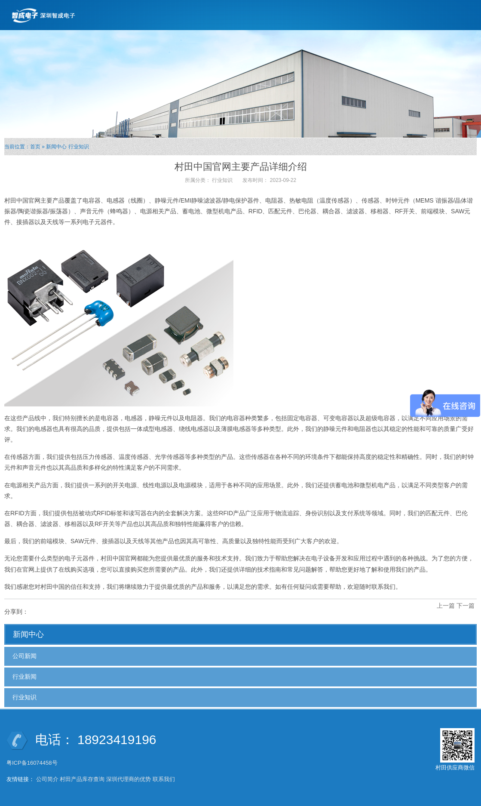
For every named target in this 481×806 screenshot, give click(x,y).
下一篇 (465, 605)
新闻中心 (56, 147)
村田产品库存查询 (82, 779)
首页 (35, 147)
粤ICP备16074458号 (32, 763)
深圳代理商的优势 (128, 779)
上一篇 (446, 605)
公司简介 (47, 779)
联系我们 (164, 779)
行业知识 (78, 147)
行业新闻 (24, 676)
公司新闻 (24, 655)
